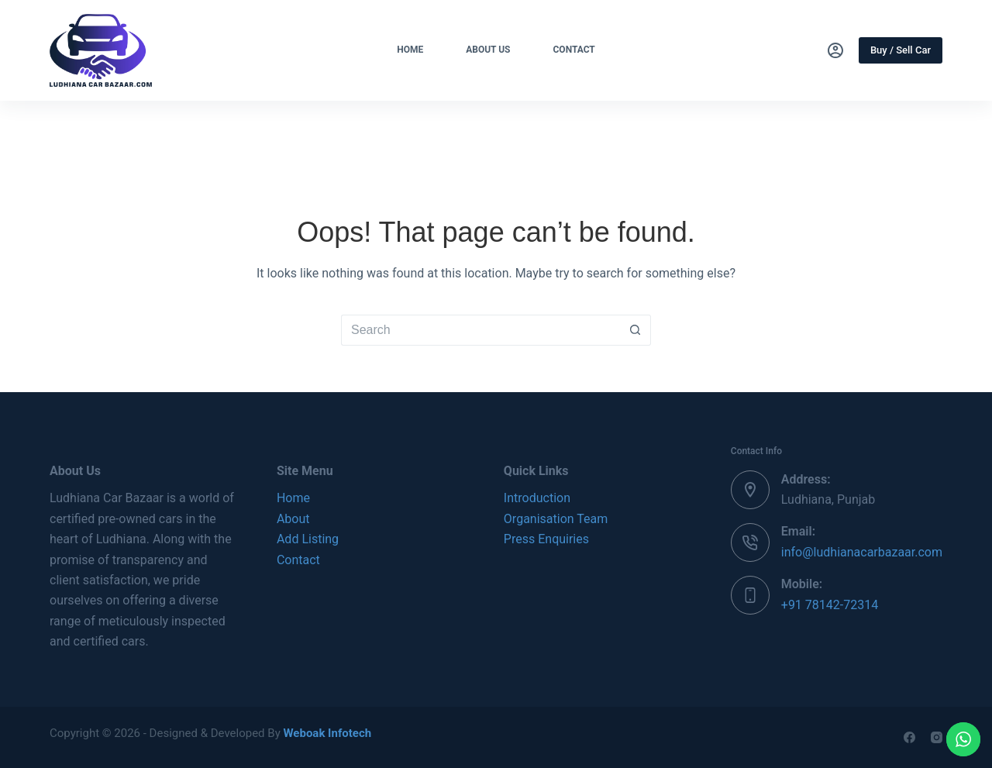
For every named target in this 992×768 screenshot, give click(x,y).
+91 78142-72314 (829, 605)
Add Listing (308, 539)
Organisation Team (556, 518)
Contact (298, 560)
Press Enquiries (546, 539)
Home (293, 498)
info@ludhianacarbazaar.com (861, 552)
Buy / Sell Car (900, 50)
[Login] (835, 50)
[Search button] (635, 330)
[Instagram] (936, 737)
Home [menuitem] (410, 49)
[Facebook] (909, 737)
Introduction (537, 498)
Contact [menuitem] (574, 49)
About (293, 518)
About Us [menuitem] (488, 49)
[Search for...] (480, 330)
